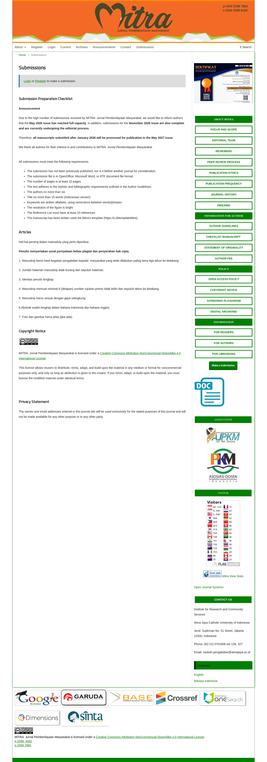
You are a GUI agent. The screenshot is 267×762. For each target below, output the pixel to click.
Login (51, 47)
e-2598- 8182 (23, 741)
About (19, 47)
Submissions (145, 47)
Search (246, 47)
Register (37, 47)
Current (65, 47)
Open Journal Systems (209, 587)
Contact (125, 47)
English (199, 674)
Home (22, 54)
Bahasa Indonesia (205, 681)
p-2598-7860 (23, 745)
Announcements (104, 47)
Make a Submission (223, 365)
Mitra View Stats (232, 576)
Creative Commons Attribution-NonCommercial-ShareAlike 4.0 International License (150, 737)
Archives (82, 47)
